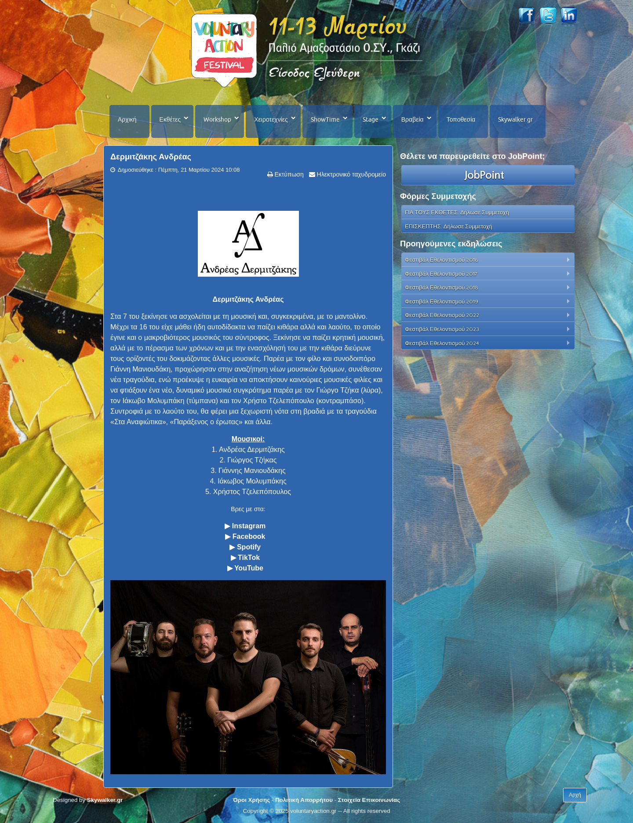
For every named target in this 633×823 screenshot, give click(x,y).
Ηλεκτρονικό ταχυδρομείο (350, 174)
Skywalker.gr (515, 119)
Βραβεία (412, 119)
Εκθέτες (170, 119)
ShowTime (325, 119)
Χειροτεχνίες (270, 119)
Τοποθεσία (461, 119)
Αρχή (575, 795)
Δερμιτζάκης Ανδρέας (150, 156)
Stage (370, 119)
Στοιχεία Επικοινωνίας (369, 800)
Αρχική (127, 119)
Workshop (217, 119)
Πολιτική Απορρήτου (304, 800)
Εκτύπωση (288, 174)
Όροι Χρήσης (251, 800)
